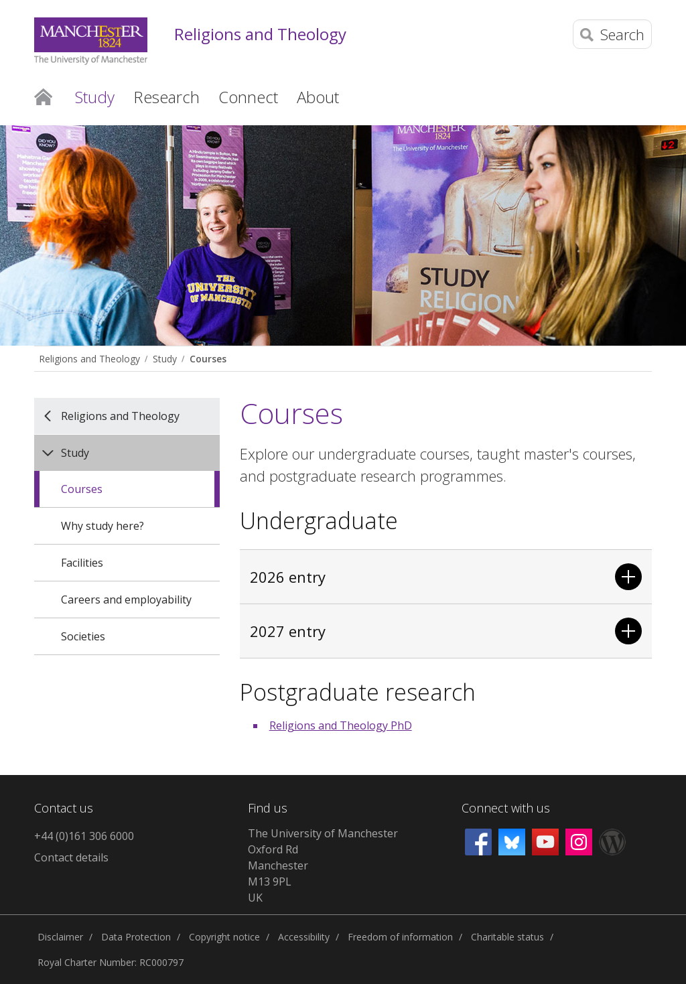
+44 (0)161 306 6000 (84, 836)
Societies (83, 636)
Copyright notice (224, 936)
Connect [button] (248, 97)
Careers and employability (126, 599)
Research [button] (166, 97)
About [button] (318, 97)
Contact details (71, 857)
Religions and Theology (260, 34)
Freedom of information (400, 936)
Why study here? (102, 525)
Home (43, 95)
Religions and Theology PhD (340, 725)
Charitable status (507, 936)
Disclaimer (60, 936)
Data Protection (136, 936)
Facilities (82, 562)
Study (165, 358)
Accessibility (304, 936)
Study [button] (95, 97)
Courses (208, 358)
